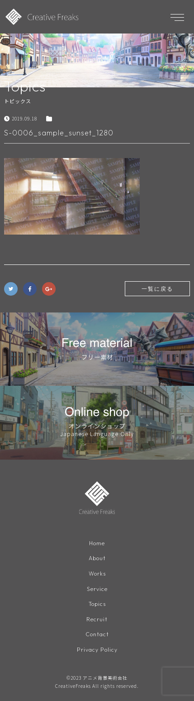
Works (97, 573)
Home (97, 543)
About (97, 558)
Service (97, 589)
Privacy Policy (97, 649)
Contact (97, 634)
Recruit (97, 619)
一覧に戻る (157, 288)
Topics (97, 603)
